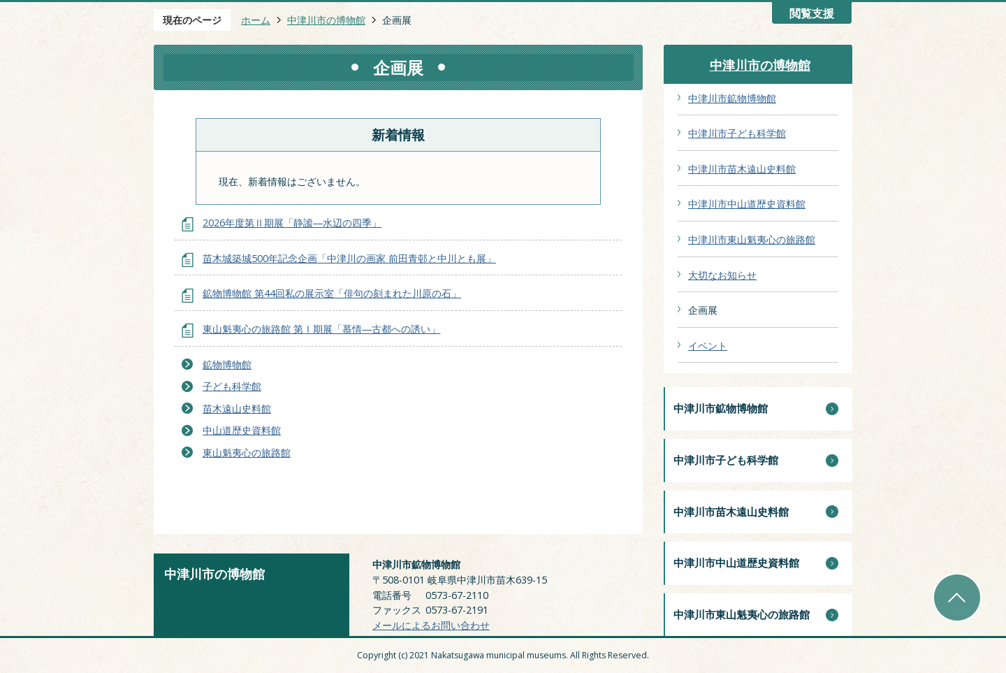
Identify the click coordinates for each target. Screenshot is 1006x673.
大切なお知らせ (722, 275)
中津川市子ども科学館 (737, 133)
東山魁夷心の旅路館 (247, 452)
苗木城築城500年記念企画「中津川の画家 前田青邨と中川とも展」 (349, 258)
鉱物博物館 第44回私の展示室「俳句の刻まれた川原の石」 (332, 293)
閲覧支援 (811, 14)
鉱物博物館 (227, 364)
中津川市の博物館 (326, 20)
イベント (707, 345)
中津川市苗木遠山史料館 (742, 168)
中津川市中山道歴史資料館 (746, 203)
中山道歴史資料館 (242, 430)
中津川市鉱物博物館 (732, 98)
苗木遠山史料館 (237, 408)
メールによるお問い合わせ (431, 625)
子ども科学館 (232, 386)
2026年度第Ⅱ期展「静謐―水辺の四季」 (292, 222)
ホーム (255, 20)
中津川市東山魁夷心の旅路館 (751, 239)
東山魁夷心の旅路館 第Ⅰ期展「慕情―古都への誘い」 (321, 328)
